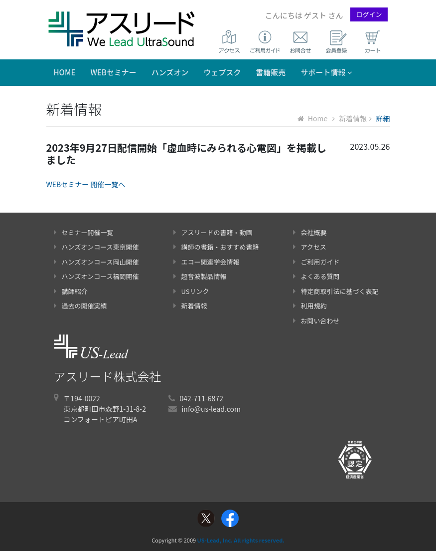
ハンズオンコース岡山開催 (96, 262)
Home (65, 72)
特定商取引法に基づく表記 (336, 291)
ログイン (369, 14)
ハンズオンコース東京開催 (96, 247)
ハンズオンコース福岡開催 (96, 276)
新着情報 (349, 118)
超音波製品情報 (200, 276)
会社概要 (310, 232)
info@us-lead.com (211, 409)
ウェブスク (222, 72)
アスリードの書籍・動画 (213, 232)
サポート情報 (326, 72)
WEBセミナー (113, 72)
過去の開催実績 (80, 305)
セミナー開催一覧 (84, 232)
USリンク (191, 291)
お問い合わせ (316, 320)
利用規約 (310, 305)
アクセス (309, 247)
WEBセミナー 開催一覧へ (86, 184)
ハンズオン (170, 72)
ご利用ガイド (316, 262)
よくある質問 (316, 276)
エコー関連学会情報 (206, 262)
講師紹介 (71, 291)
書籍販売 (271, 72)
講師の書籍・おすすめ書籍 (216, 247)
